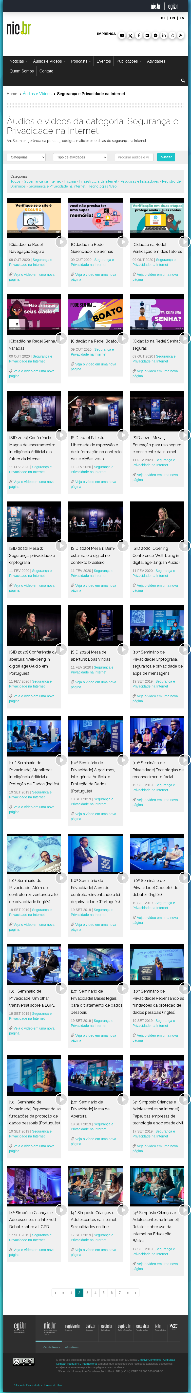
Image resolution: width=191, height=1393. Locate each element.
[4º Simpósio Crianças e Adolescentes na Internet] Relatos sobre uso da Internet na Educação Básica (156, 1226)
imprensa (106, 34)
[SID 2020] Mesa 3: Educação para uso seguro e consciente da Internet (157, 444)
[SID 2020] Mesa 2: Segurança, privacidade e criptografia (32, 555)
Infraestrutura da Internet (98, 181)
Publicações (128, 61)
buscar (166, 157)
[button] (122, 35)
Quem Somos (22, 71)
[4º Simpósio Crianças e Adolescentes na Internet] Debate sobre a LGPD (32, 1219)
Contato (46, 71)
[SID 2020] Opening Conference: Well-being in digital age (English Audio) (156, 555)
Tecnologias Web (103, 186)
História (70, 181)
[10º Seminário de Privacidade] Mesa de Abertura (90, 1109)
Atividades (156, 61)
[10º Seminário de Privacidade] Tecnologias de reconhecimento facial (158, 769)
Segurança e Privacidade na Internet (57, 186)
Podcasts (81, 61)
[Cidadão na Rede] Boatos (95, 341)
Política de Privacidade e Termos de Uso (37, 1385)
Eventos (103, 61)
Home (12, 94)
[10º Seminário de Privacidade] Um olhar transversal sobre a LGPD (32, 998)
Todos (15, 181)
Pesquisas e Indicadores (139, 181)
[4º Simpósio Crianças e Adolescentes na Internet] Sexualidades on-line (94, 1219)
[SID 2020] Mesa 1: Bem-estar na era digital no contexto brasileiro (93, 555)
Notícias (18, 61)
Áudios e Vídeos (49, 61)
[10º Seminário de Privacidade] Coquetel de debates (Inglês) (155, 887)
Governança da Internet (42, 181)
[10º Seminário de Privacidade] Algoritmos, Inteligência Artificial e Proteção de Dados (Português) (93, 776)
